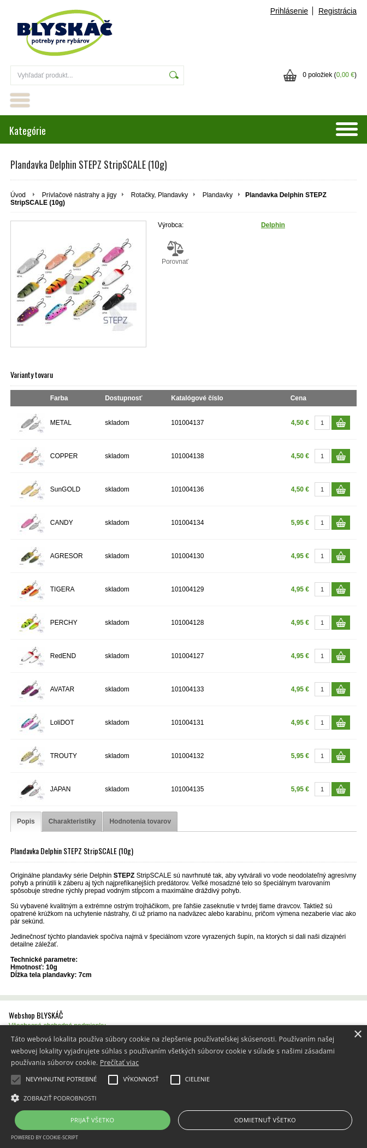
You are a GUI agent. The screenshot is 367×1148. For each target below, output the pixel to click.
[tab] (26, 822)
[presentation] (26, 822)
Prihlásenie (289, 11)
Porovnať (175, 252)
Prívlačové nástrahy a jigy (79, 195)
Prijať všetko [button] (92, 1120)
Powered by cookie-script (44, 1137)
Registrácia (337, 11)
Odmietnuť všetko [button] (265, 1120)
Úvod (18, 195)
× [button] (357, 1035)
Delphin (273, 225)
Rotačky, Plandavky (159, 195)
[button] (183, 1097)
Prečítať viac (119, 1062)
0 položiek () (330, 75)
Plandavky (218, 195)
